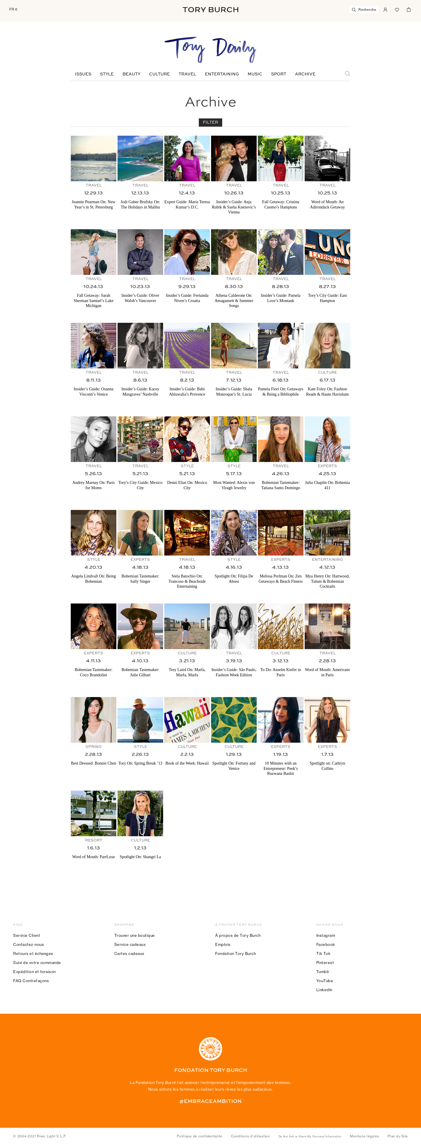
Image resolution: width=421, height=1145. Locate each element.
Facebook (325, 944)
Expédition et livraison (34, 971)
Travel (187, 74)
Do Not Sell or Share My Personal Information (310, 1136)
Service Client (26, 935)
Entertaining (222, 74)
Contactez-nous (28, 944)
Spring (93, 747)
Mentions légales (364, 1136)
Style (107, 74)
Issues (83, 74)
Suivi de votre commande (37, 962)
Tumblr (322, 971)
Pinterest (325, 962)
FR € (13, 9)
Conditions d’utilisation (250, 1136)
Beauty (131, 74)
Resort (93, 840)
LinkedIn (324, 989)
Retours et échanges (33, 953)
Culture (159, 74)
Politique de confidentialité (199, 1136)
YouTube (324, 980)
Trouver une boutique (134, 935)
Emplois (223, 944)
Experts (327, 466)
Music (255, 74)
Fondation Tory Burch (235, 953)
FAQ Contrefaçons (31, 980)
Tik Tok (323, 953)
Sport (278, 74)
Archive (305, 74)
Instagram (325, 935)
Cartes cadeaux (129, 953)
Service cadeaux (130, 944)
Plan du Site (398, 1136)
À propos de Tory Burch (237, 935)
